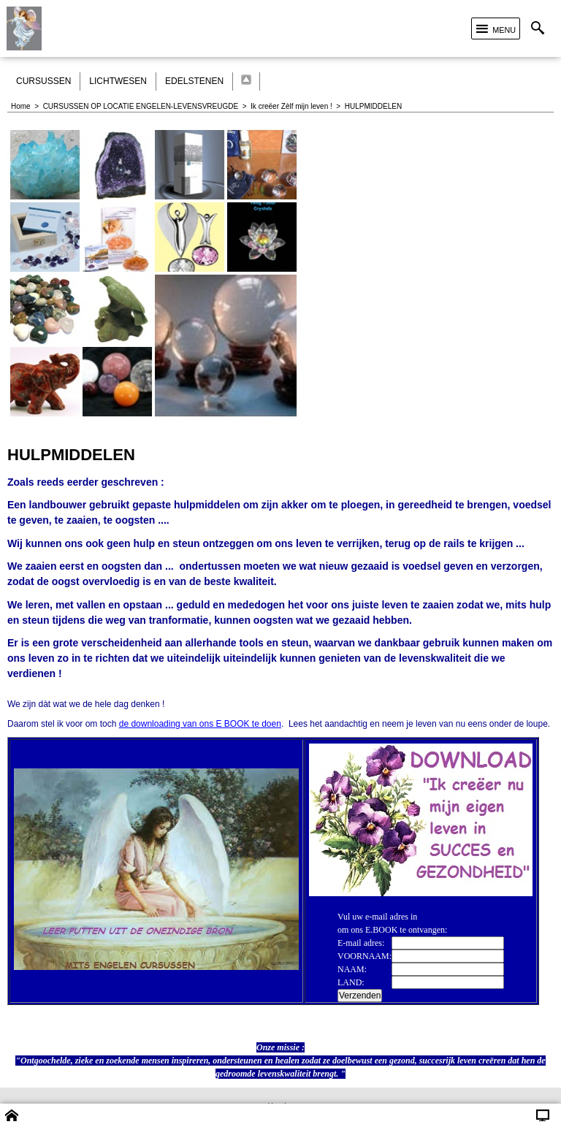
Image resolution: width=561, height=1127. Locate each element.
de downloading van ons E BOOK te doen (200, 724)
